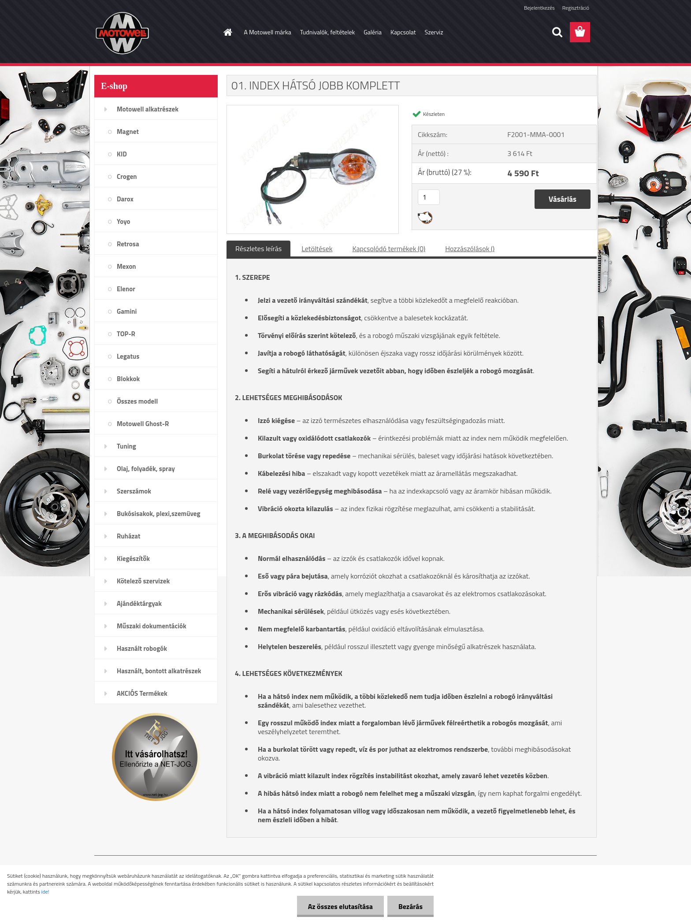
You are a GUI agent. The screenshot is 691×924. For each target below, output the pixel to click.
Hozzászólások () (469, 248)
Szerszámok (134, 491)
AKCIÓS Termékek (142, 693)
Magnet (128, 131)
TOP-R (126, 334)
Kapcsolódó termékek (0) (388, 248)
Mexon (126, 266)
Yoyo (123, 221)
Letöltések (316, 248)
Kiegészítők (133, 558)
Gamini (127, 311)
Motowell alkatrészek (147, 109)
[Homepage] (227, 32)
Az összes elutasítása (340, 906)
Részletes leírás (258, 248)
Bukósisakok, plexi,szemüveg (158, 513)
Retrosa (128, 244)
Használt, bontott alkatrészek (159, 671)
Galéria (373, 32)
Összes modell (137, 401)
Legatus (128, 356)
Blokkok (128, 379)
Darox (125, 199)
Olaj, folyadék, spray (146, 469)
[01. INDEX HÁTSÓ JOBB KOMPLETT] (312, 109)
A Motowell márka (267, 32)
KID (122, 154)
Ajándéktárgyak (139, 603)
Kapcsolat (403, 32)
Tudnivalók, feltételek (327, 32)
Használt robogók (142, 648)
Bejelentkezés (539, 8)
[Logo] (154, 33)
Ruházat (129, 536)
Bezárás (410, 906)
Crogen (127, 176)
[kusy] (429, 197)
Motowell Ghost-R (143, 424)
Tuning (126, 446)
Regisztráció (575, 8)
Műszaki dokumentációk (151, 626)
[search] (557, 32)
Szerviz (434, 32)
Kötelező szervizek (143, 581)
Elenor (126, 289)
